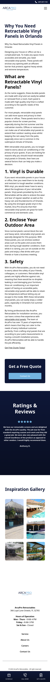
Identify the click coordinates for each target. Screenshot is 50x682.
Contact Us (25, 376)
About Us (25, 640)
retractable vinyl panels (15, 319)
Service (25, 634)
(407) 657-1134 (42, 2)
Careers (25, 645)
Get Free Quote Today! (15, 347)
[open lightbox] (14, 519)
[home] (11, 8)
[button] (45, 8)
